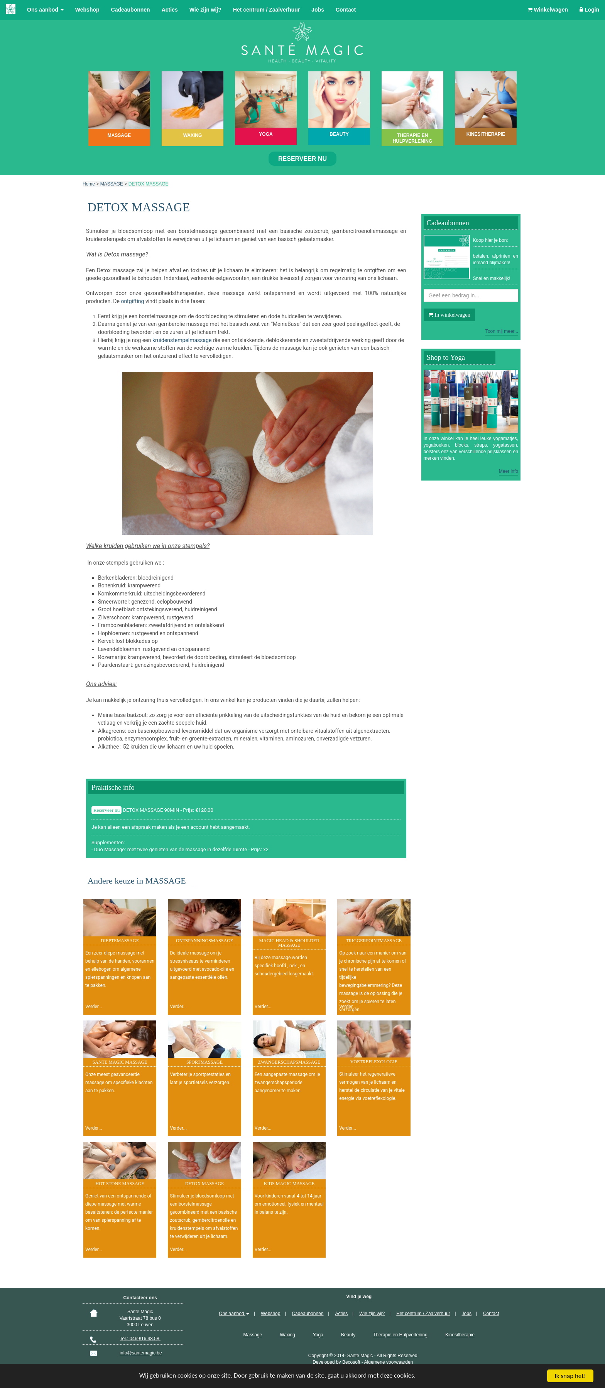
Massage (252, 1334)
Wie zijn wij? (205, 10)
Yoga (318, 1334)
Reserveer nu (302, 158)
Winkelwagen (547, 10)
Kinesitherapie (460, 1334)
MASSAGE (111, 184)
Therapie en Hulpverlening (400, 1334)
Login (589, 10)
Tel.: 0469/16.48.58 (140, 1338)
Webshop (87, 10)
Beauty (348, 1334)
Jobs (317, 10)
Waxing (287, 1334)
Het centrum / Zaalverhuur (266, 10)
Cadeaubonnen (130, 10)
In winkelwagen (449, 315)
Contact (346, 10)
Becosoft (351, 1362)
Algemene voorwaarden (388, 1362)
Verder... (93, 1006)
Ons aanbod (45, 10)
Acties (170, 10)
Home (89, 184)
